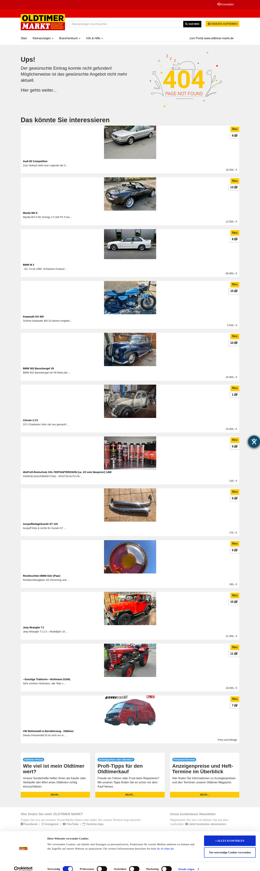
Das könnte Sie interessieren (65, 120)
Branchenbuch (70, 38)
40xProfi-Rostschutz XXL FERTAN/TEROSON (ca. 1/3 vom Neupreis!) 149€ (67, 472)
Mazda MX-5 (30, 212)
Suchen (192, 23)
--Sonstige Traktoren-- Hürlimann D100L (47, 679)
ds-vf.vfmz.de (165, 843)
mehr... (55, 794)
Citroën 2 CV (30, 420)
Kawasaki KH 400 (33, 316)
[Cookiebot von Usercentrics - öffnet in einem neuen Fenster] (23, 864)
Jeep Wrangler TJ (33, 627)
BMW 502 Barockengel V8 (38, 368)
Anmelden (225, 4)
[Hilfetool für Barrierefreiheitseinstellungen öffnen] (254, 441)
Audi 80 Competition (35, 161)
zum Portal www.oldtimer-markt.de (211, 38)
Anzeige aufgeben (222, 23)
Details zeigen (186, 864)
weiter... (49, 90)
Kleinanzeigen (43, 38)
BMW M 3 (28, 264)
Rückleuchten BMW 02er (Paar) (41, 575)
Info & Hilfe (94, 38)
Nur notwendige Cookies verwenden (230, 847)
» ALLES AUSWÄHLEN (229, 835)
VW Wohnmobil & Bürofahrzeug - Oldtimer (48, 731)
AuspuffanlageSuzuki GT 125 (40, 524)
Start (24, 38)
